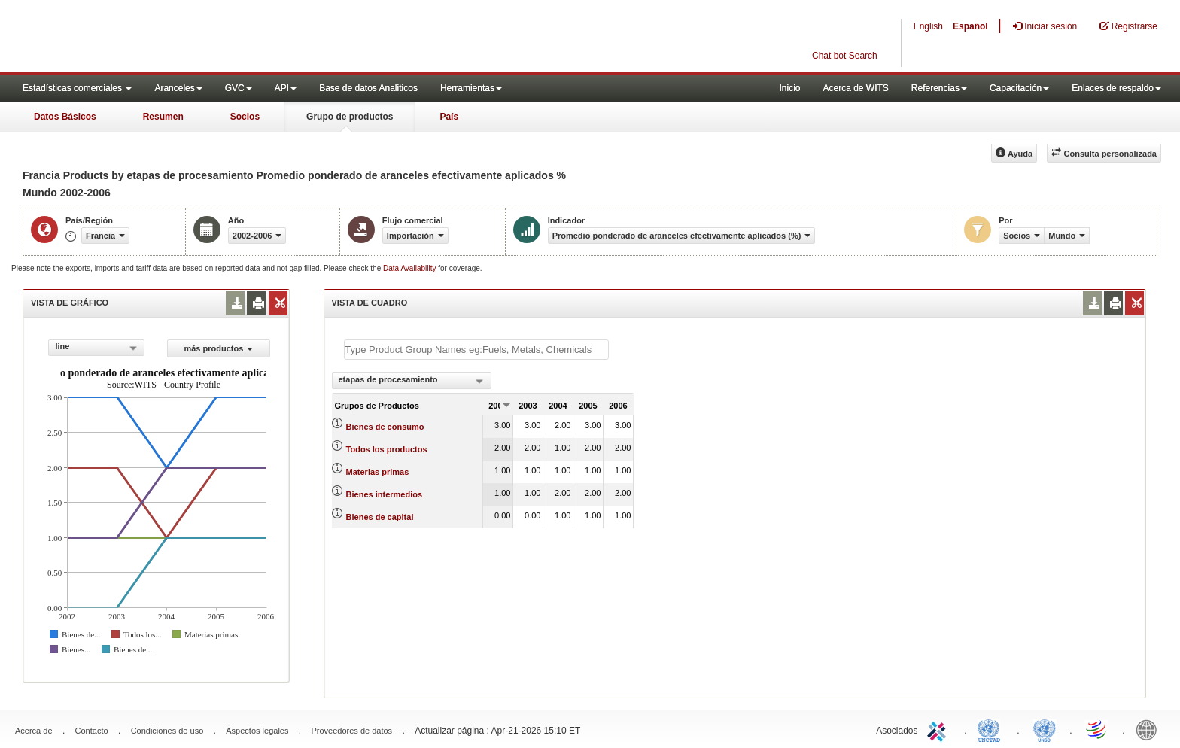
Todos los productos (386, 449)
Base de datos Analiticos (368, 88)
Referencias (939, 88)
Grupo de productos (349, 116)
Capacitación (1019, 88)
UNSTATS (1044, 729)
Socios (245, 116)
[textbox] (476, 349)
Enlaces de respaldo (1116, 88)
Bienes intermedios (384, 494)
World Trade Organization (1097, 729)
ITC (939, 729)
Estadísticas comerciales (77, 88)
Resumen (163, 116)
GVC (238, 88)
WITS (150, 37)
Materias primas (377, 471)
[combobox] (96, 347)
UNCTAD (992, 729)
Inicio (789, 88)
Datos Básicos (65, 116)
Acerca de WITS (855, 88)
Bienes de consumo (385, 426)
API (286, 88)
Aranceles (178, 88)
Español (970, 26)
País (448, 116)
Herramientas (471, 88)
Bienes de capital (380, 516)
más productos (218, 348)
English (928, 26)
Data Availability (410, 268)
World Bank (1150, 729)
